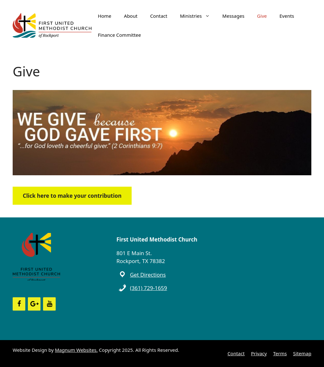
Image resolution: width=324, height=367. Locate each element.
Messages (233, 16)
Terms (280, 353)
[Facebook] (19, 304)
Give (262, 16)
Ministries (198, 15)
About (131, 16)
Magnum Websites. (76, 350)
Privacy (259, 353)
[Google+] (34, 304)
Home (104, 16)
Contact (158, 16)
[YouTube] (49, 304)
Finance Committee (119, 35)
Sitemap (302, 353)
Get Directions (148, 274)
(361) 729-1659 (148, 288)
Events (286, 16)
